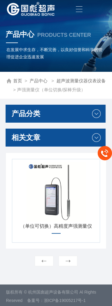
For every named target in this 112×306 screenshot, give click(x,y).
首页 (17, 81)
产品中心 (39, 81)
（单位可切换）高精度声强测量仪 (56, 228)
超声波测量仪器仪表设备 (81, 81)
